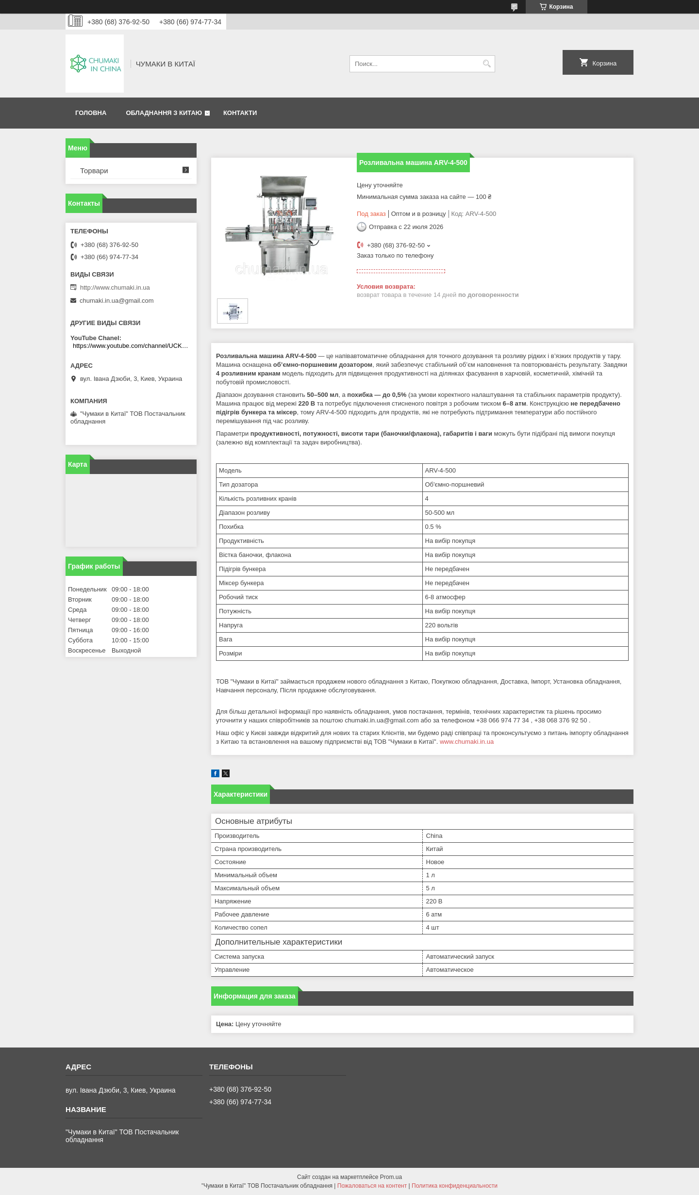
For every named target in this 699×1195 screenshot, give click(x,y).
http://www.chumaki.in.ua (115, 287)
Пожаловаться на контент (372, 1185)
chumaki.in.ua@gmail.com (117, 300)
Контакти (240, 112)
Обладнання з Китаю (164, 112)
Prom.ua (391, 1177)
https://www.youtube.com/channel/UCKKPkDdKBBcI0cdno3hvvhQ (132, 345)
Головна (90, 112)
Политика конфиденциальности (455, 1185)
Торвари (94, 170)
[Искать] (486, 63)
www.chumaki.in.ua (467, 741)
